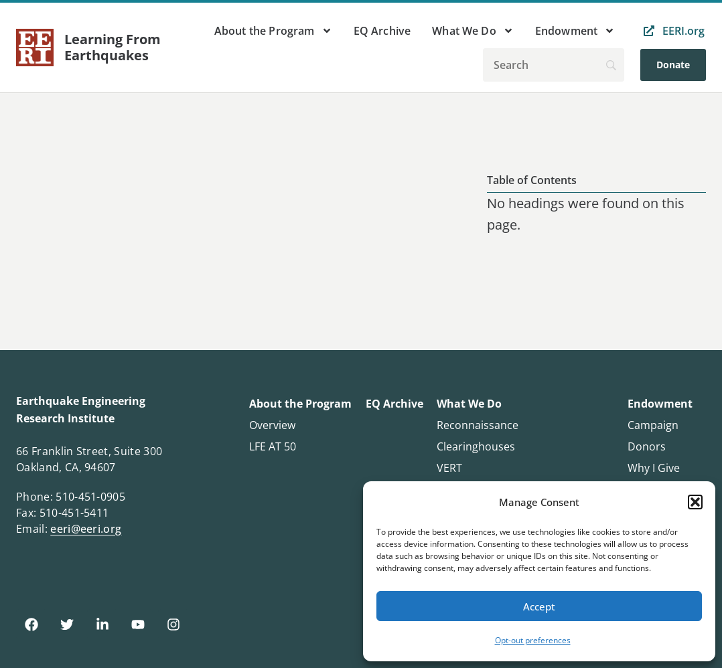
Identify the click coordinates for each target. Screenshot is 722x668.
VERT (449, 468)
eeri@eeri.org (85, 528)
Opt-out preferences (533, 640)
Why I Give (654, 468)
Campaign (653, 425)
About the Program (273, 31)
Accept (539, 606)
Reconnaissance (477, 425)
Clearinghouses (476, 446)
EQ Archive (382, 30)
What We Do (473, 31)
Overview (272, 425)
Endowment (575, 31)
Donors (647, 446)
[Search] (553, 65)
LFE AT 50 (272, 446)
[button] (695, 502)
